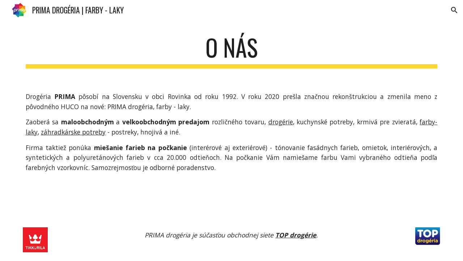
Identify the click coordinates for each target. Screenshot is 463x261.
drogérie (280, 121)
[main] (231, 50)
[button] (454, 10)
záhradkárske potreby (73, 132)
